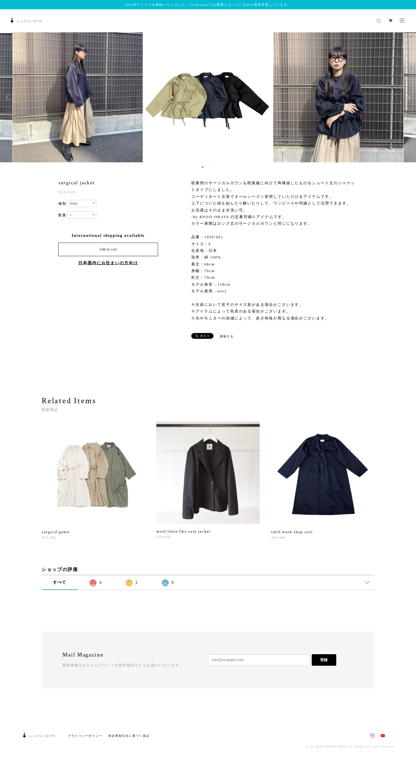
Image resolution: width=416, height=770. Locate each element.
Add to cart (108, 249)
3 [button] (210, 167)
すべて (60, 582)
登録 (324, 660)
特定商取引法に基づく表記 (129, 735)
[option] (208, 97)
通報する (227, 336)
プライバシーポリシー (85, 735)
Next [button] (407, 97)
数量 (62, 215)
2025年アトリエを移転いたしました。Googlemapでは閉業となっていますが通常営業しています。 (208, 4)
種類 (62, 204)
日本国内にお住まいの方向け (108, 263)
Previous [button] (9, 97)
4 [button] (214, 167)
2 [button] (206, 167)
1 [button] (202, 167)
